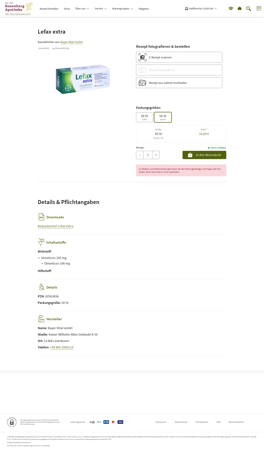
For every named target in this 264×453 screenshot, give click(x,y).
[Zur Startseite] (20, 8)
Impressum (161, 421)
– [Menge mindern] (140, 155)
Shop (67, 8)
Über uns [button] (80, 8)
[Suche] (245, 8)
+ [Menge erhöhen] (156, 155)
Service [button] (99, 8)
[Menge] (147, 155)
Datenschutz (181, 421)
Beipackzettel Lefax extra (55, 226)
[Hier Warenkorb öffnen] (236, 8)
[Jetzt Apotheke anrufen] (226, 8)
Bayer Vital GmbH (71, 42)
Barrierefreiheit (236, 421)
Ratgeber (144, 8)
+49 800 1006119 (61, 349)
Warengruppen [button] (121, 8)
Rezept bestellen (49, 8)
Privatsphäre (201, 421)
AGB (218, 421)
